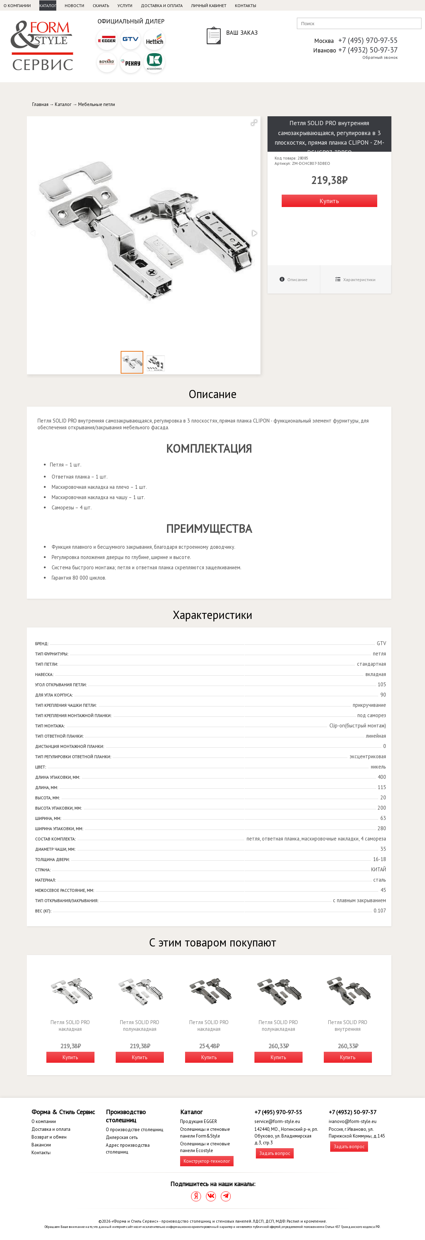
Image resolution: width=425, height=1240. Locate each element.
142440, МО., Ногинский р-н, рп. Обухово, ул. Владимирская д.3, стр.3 (286, 1136)
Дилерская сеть (122, 1137)
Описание (294, 279)
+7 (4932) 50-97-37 (368, 50)
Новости (74, 5)
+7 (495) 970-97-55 (368, 40)
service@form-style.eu (277, 1121)
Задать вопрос (274, 1153)
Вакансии (41, 1145)
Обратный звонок (380, 57)
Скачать (101, 5)
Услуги (124, 5)
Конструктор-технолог (207, 1161)
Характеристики (355, 279)
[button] (254, 122)
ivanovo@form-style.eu (353, 1121)
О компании (17, 5)
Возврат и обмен (49, 1137)
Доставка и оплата (162, 5)
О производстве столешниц (134, 1130)
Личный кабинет (208, 5)
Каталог (47, 5)
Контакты (245, 5)
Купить (329, 201)
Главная (40, 104)
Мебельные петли (96, 104)
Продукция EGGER (198, 1121)
